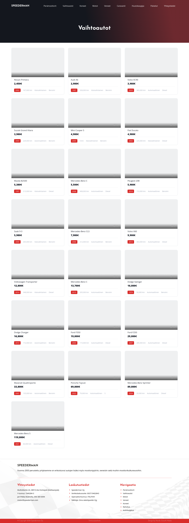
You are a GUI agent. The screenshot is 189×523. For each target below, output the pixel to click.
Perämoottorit (50, 6)
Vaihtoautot (68, 6)
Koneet (83, 6)
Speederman (20, 6)
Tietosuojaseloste (94, 521)
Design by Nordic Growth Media (160, 521)
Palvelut (154, 6)
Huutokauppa (138, 6)
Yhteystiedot (169, 6)
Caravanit (121, 6)
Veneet (107, 6)
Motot (95, 6)
